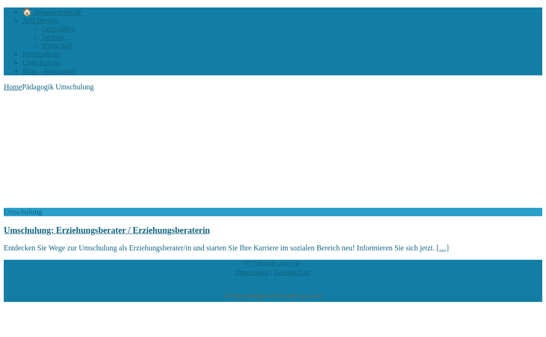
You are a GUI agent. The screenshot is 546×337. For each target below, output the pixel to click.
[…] (443, 248)
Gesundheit (58, 29)
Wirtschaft (57, 46)
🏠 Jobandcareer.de (52, 12)
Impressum (252, 272)
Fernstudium (41, 54)
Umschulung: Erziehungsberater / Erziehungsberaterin (107, 230)
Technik (53, 37)
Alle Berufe (40, 20)
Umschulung (41, 62)
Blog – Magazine (48, 71)
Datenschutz (292, 272)
